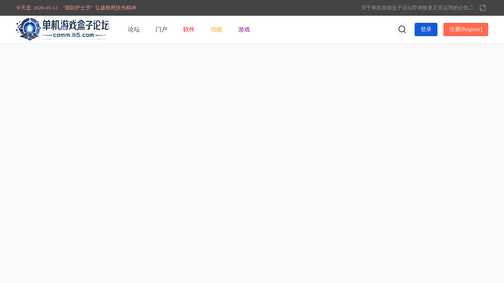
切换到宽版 (482, 7)
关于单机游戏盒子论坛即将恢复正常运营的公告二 (417, 8)
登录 (426, 29)
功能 (216, 29)
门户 (161, 29)
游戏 (244, 29)
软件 (189, 29)
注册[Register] (465, 29)
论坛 (134, 29)
